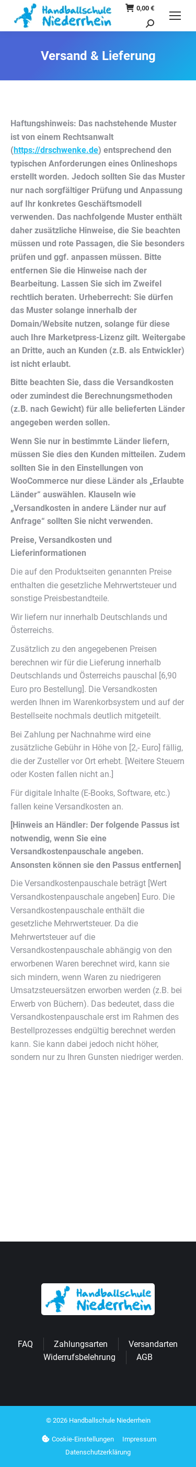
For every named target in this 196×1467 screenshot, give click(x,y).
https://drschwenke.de (56, 150)
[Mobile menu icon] (175, 15)
